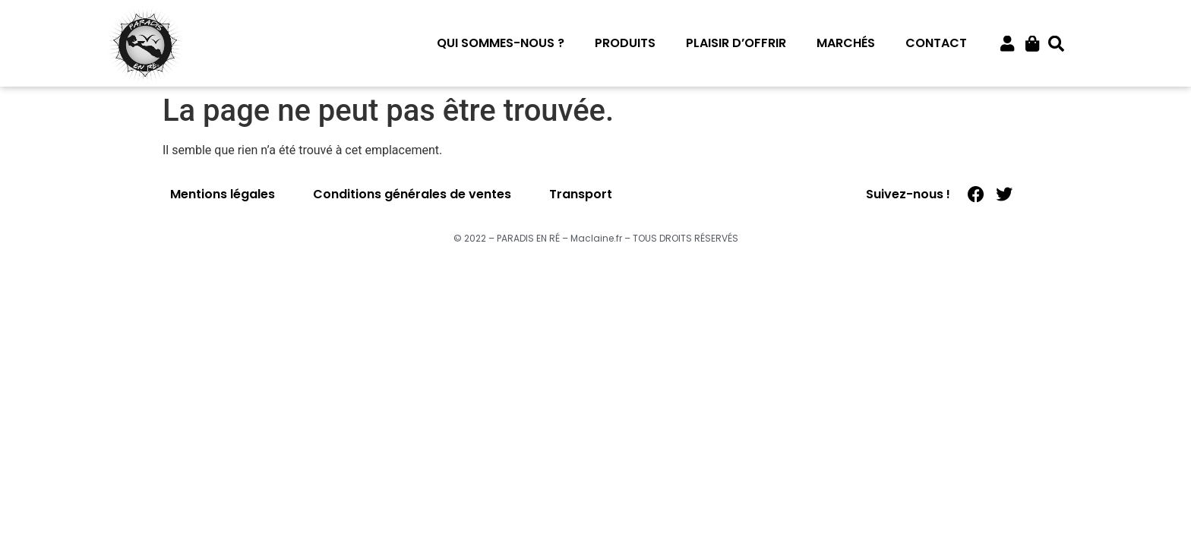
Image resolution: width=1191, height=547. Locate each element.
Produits (625, 43)
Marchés (846, 43)
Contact (936, 43)
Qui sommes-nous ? (500, 43)
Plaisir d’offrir (736, 43)
